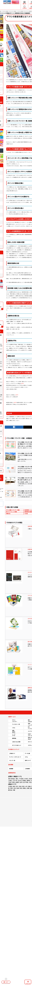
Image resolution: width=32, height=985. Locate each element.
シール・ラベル (12, 735)
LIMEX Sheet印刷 (14, 742)
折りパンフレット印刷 (11, 512)
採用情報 (11, 768)
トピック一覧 (12, 760)
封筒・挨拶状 (12, 731)
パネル (12, 728)
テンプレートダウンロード (15, 757)
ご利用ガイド (12, 753)
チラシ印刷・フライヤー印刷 (9, 11)
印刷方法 (8, 513)
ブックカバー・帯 (14, 724)
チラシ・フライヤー (13, 721)
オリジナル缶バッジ (15, 745)
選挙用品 (12, 738)
